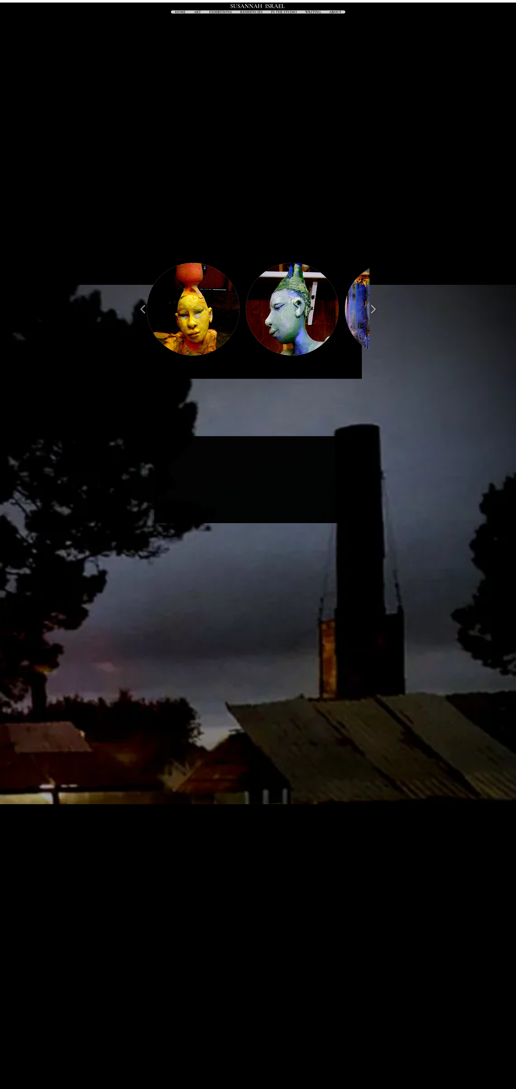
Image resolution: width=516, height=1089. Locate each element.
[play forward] (373, 309)
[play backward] (143, 309)
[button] (193, 309)
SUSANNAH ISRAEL (258, 6)
